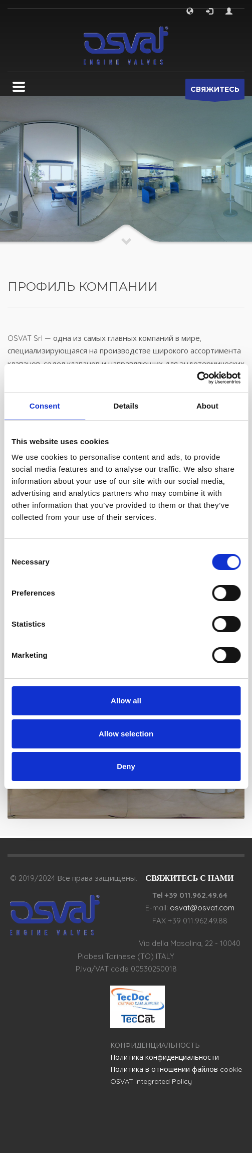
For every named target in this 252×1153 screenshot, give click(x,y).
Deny (126, 766)
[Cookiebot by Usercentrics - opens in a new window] (196, 378)
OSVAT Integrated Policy (151, 1081)
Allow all (126, 700)
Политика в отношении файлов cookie (176, 1069)
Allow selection (126, 733)
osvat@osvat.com (202, 907)
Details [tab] (126, 406)
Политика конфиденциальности (164, 1057)
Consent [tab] (45, 406)
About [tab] (207, 406)
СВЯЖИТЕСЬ (214, 92)
